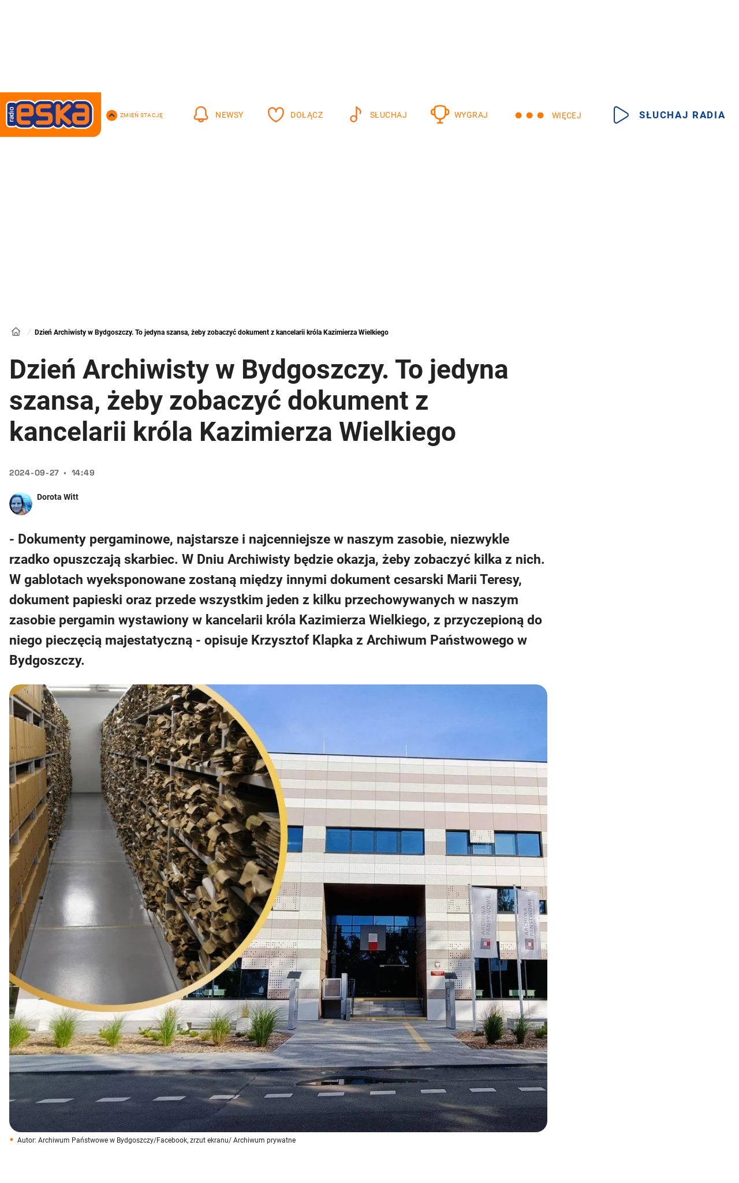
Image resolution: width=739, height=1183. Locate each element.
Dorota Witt (58, 496)
